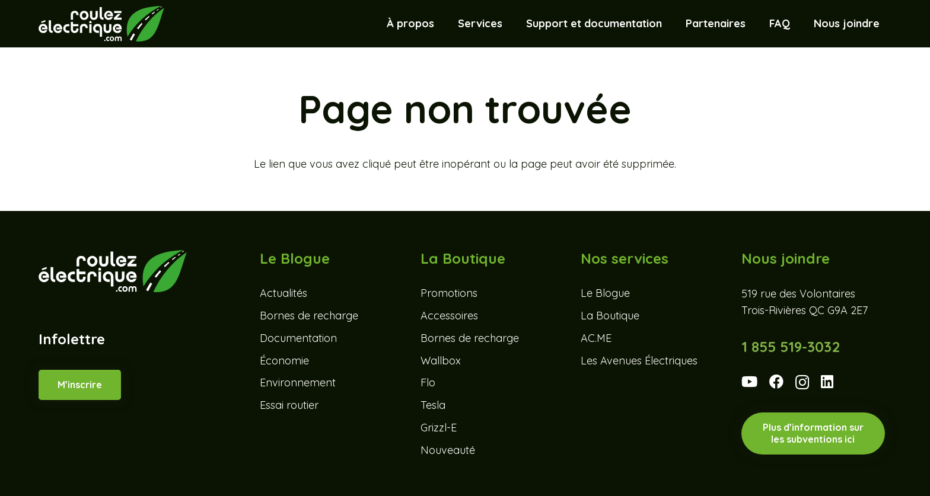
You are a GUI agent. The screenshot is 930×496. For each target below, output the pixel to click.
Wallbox (441, 360)
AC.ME (596, 338)
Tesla (433, 405)
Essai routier (289, 405)
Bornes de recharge (309, 315)
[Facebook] (776, 382)
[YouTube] (749, 382)
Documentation (298, 338)
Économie (284, 360)
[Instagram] (802, 383)
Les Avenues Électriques (639, 360)
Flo (428, 382)
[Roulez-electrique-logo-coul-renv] (101, 23)
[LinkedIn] (827, 382)
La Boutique (610, 315)
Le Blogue (605, 293)
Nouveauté (448, 450)
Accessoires (449, 315)
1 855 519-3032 (790, 347)
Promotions (449, 293)
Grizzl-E (439, 427)
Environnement (298, 382)
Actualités (283, 293)
